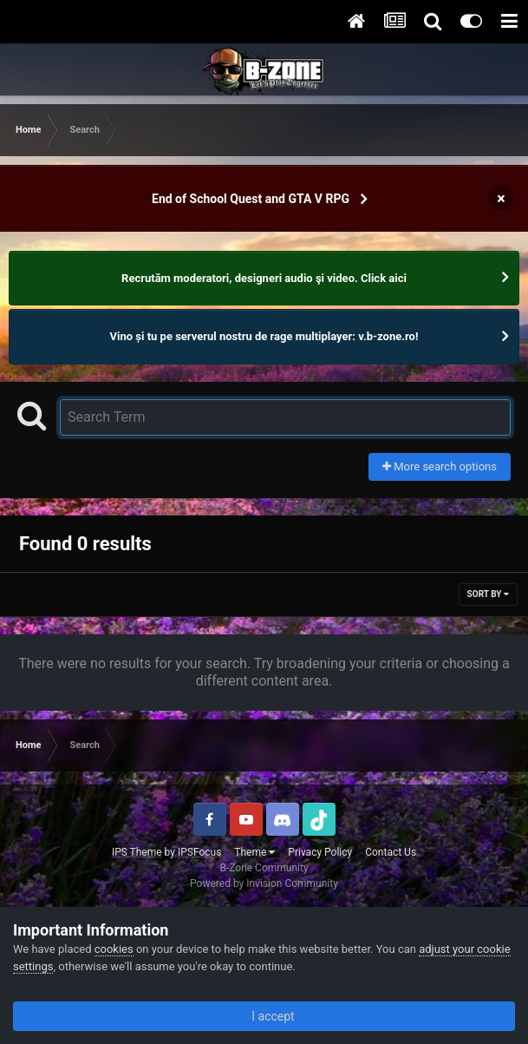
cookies (114, 948)
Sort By (488, 594)
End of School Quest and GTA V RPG (250, 199)
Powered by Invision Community (264, 883)
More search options (439, 466)
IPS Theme (137, 852)
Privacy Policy (320, 852)
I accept (263, 1016)
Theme (254, 852)
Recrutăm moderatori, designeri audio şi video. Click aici (264, 278)
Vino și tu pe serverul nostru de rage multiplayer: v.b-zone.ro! (264, 336)
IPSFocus (199, 852)
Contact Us (390, 852)
